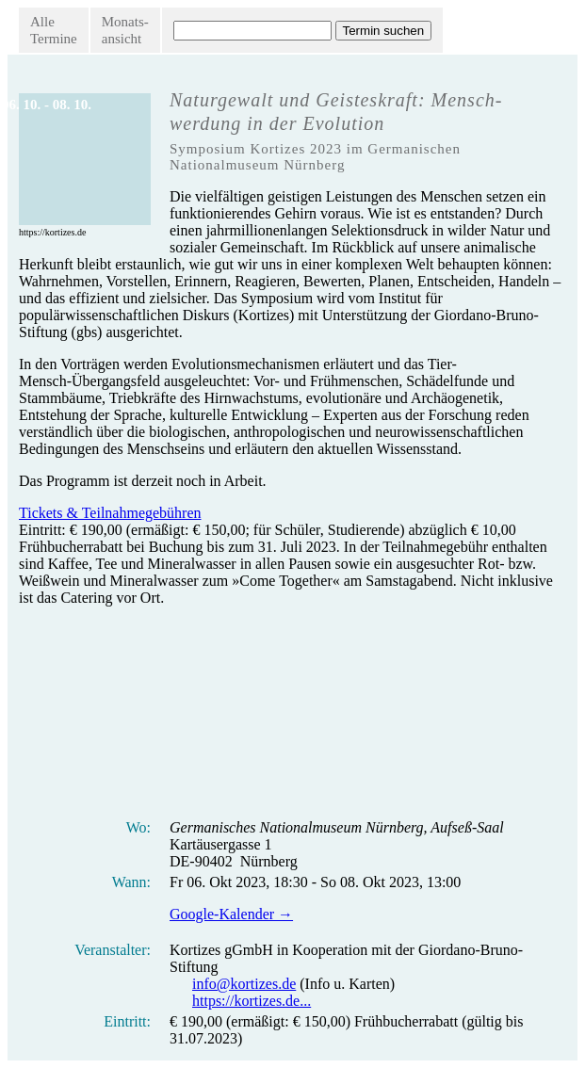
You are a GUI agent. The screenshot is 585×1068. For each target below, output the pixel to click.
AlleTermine (53, 30)
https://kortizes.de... (251, 1001)
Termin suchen (384, 31)
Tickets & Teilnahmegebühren (110, 513)
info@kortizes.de (244, 984)
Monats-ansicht (125, 30)
